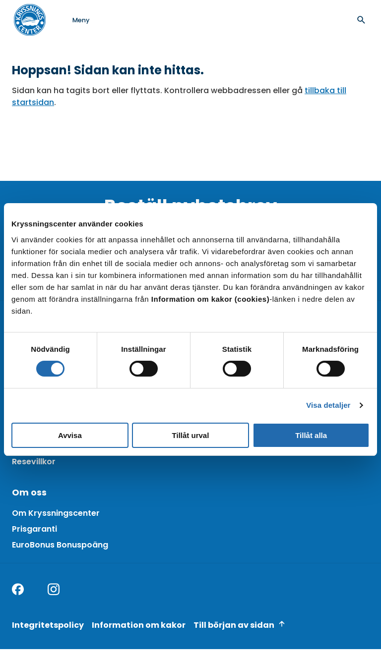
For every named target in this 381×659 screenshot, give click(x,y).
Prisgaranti (34, 529)
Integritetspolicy (48, 625)
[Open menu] (71, 20)
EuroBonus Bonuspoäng (60, 544)
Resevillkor (34, 461)
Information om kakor (139, 625)
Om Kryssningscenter (56, 513)
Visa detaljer (328, 405)
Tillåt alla (311, 435)
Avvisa (70, 435)
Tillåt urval (190, 435)
